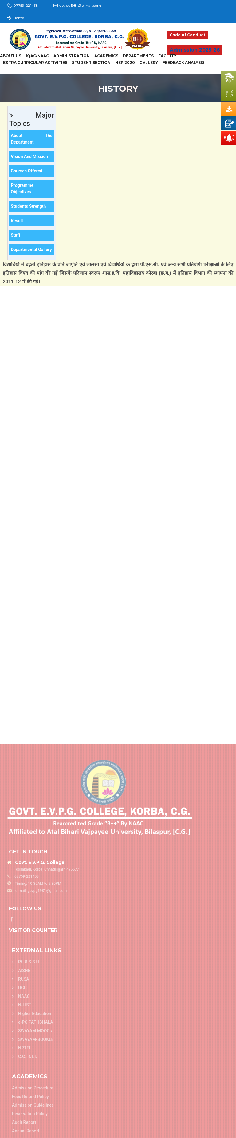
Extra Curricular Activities (35, 63)
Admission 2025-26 (195, 50)
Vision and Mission (29, 156)
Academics (106, 56)
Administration (71, 56)
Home (15, 17)
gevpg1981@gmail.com (80, 5)
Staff (15, 235)
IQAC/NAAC (37, 56)
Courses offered (26, 170)
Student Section (91, 63)
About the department (32, 138)
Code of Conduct (187, 35)
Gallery (149, 63)
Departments (138, 56)
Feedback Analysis (183, 63)
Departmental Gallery (31, 249)
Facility (167, 56)
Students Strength (28, 206)
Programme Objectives (22, 188)
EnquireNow (229, 91)
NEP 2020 (125, 63)
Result (17, 220)
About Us (10, 56)
